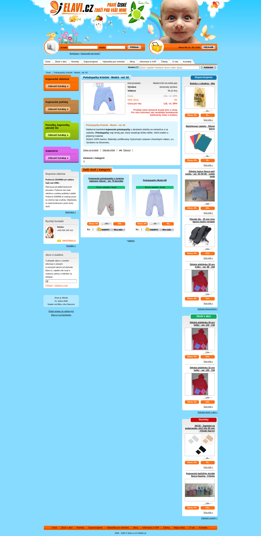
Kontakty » (71, 246)
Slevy (132, 61)
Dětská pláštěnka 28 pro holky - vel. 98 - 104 (202, 265)
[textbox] (170, 67)
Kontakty (187, 61)
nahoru (131, 241)
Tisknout (126, 150)
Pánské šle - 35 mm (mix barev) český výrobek (202, 220)
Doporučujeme (91, 61)
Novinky (75, 61)
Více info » (208, 120)
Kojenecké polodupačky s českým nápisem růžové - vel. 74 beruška (106, 179)
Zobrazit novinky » (209, 518)
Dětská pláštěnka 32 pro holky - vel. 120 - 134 (202, 369)
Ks (88, 229)
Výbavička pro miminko (114, 61)
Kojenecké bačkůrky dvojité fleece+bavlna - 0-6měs (200, 474)
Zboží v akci (61, 61)
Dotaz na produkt (90, 150)
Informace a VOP (148, 61)
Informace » (70, 212)
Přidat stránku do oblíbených (61, 311)
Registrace (74, 53)
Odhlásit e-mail (61, 285)
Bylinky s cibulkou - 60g (202, 83)
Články (164, 61)
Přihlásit (49, 285)
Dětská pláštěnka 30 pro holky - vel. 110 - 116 (202, 323)
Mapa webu (179, 527)
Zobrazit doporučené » (208, 309)
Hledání (131, 67)
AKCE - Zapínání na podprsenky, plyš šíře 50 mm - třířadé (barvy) (200, 428)
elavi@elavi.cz (69, 240)
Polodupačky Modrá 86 (155, 180)
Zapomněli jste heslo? (90, 53)
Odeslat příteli (109, 150)
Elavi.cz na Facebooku (61, 315)
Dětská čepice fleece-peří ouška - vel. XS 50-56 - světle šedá (200, 174)
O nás (175, 61)
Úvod (47, 61)
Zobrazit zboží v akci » (208, 412)
